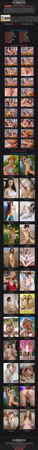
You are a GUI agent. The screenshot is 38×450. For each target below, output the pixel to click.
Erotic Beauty (8, 35)
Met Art (6, 42)
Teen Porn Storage (23, 41)
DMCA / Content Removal (19, 449)
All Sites (21, 42)
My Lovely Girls (22, 33)
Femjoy (6, 37)
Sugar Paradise (22, 37)
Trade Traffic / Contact (19, 448)
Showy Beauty (22, 36)
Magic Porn (7, 41)
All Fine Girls (8, 32)
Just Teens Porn (8, 39)
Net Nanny (19, 446)
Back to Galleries (17, 45)
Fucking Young (8, 38)
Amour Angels (8, 33)
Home (12, 45)
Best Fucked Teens (9, 34)
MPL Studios (22, 32)
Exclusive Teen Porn (9, 36)
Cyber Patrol (14, 446)
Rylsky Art (21, 35)
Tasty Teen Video (23, 38)
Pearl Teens (21, 34)
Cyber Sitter (24, 446)
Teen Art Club (22, 39)
